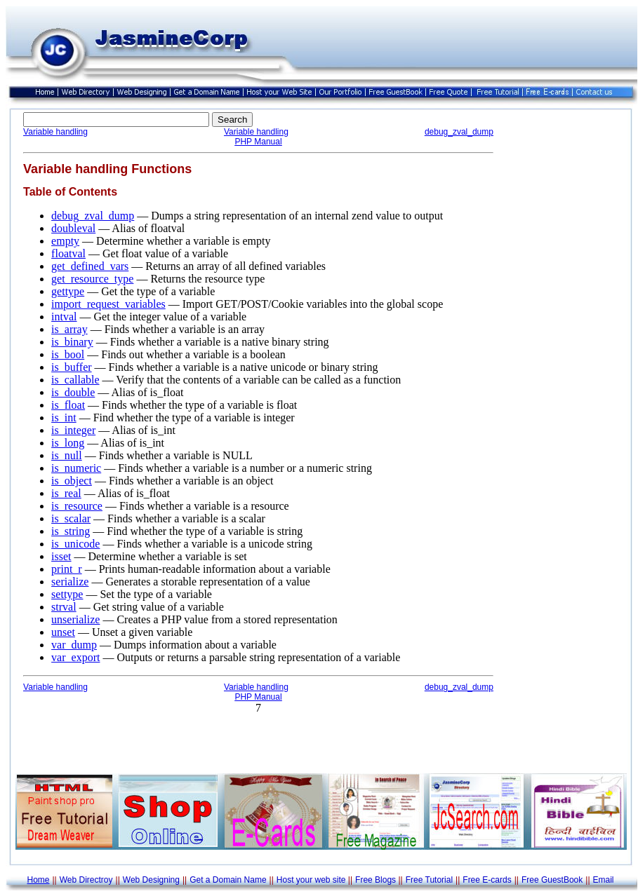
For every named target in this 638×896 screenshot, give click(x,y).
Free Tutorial (429, 880)
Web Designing (151, 880)
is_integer (73, 430)
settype (67, 594)
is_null (66, 455)
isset (61, 556)
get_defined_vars (89, 266)
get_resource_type (92, 279)
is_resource (76, 506)
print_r (66, 569)
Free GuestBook (552, 880)
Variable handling (55, 132)
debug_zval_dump (459, 132)
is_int (64, 417)
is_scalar (71, 518)
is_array (69, 329)
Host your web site (311, 880)
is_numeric (76, 468)
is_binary (72, 342)
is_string (70, 531)
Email (603, 880)
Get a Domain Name (228, 880)
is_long (67, 443)
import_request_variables (108, 304)
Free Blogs (375, 880)
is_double (73, 392)
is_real (66, 493)
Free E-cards (487, 880)
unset (63, 632)
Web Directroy (86, 880)
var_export (75, 657)
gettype (67, 291)
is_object (71, 481)
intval (64, 317)
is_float (68, 405)
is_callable (75, 380)
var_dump (74, 645)
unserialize (75, 619)
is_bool (67, 354)
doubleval (73, 228)
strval (64, 607)
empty (65, 241)
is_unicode (75, 544)
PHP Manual (257, 142)
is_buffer (71, 367)
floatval (68, 253)
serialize (69, 582)
